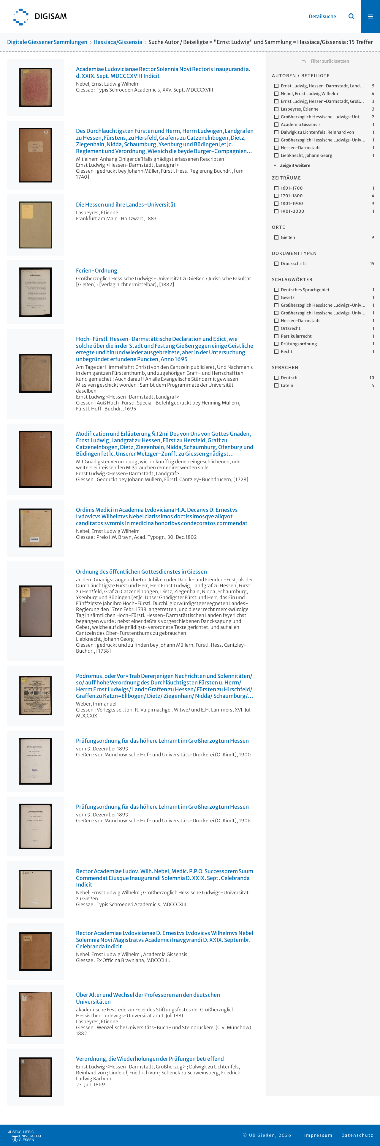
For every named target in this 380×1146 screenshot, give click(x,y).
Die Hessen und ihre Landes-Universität (126, 205)
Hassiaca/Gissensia (118, 42)
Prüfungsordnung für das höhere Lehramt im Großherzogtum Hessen (162, 741)
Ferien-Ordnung (96, 270)
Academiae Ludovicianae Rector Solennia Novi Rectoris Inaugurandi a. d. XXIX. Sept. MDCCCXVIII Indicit (163, 72)
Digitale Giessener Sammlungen (47, 42)
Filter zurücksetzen (330, 61)
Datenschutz (357, 1135)
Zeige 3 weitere (295, 165)
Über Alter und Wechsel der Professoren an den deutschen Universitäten (148, 998)
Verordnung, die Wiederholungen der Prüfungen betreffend (150, 1059)
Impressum (318, 1135)
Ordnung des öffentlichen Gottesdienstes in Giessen (141, 572)
